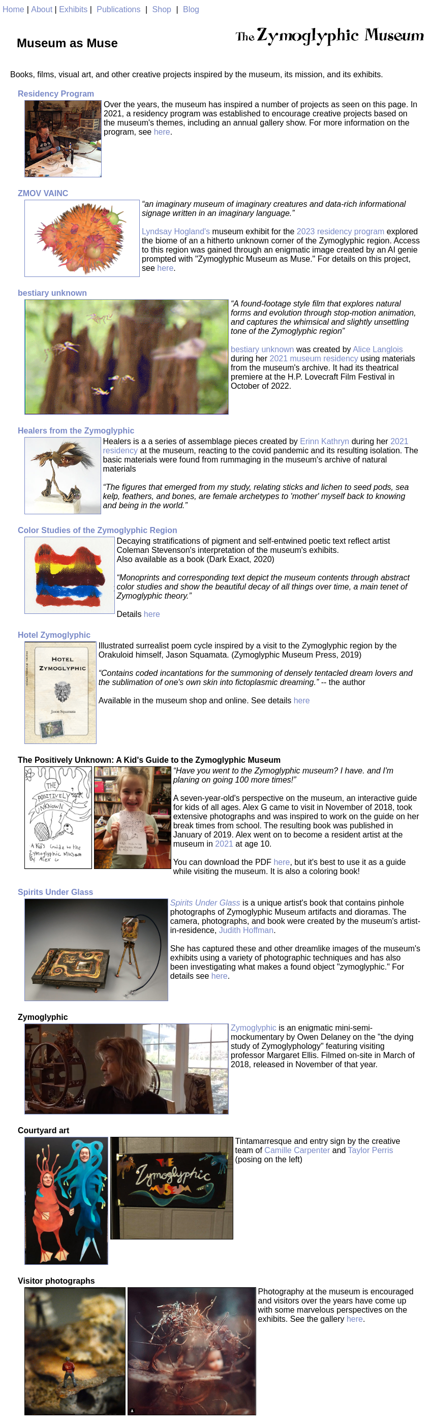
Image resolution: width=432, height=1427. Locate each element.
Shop (161, 9)
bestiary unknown (52, 293)
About (41, 9)
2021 (224, 844)
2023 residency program (341, 231)
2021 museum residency (314, 358)
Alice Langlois (378, 349)
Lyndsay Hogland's (176, 231)
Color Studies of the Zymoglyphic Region (97, 530)
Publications (118, 9)
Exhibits (73, 9)
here (162, 132)
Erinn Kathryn (324, 441)
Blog (191, 9)
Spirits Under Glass (56, 892)
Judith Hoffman (246, 930)
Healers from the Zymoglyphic (76, 430)
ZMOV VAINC (43, 193)
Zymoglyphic (253, 1027)
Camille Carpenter (297, 1150)
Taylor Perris (370, 1150)
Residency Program (56, 93)
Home (13, 9)
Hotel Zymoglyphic (54, 635)
